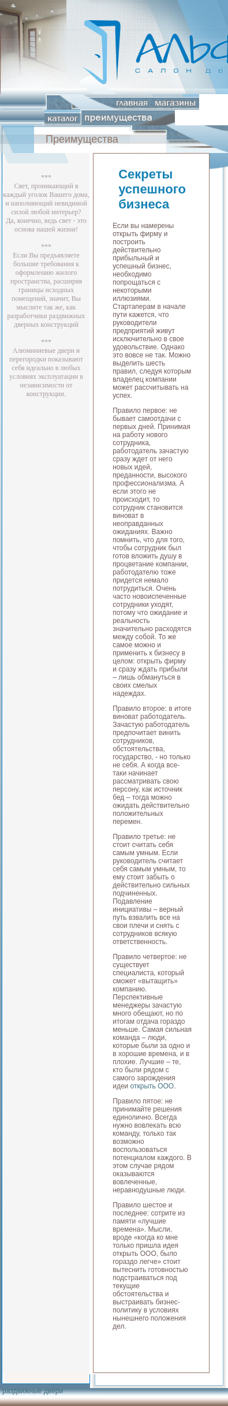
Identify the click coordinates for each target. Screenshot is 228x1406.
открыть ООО (152, 1086)
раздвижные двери (32, 1391)
